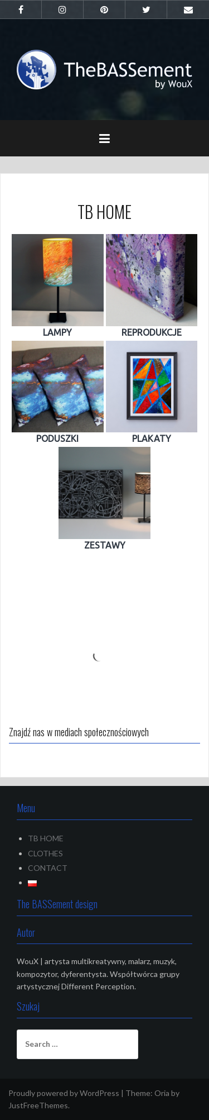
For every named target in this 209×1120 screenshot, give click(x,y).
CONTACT (47, 868)
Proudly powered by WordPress (63, 1093)
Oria (161, 1093)
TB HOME (46, 838)
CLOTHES (45, 853)
